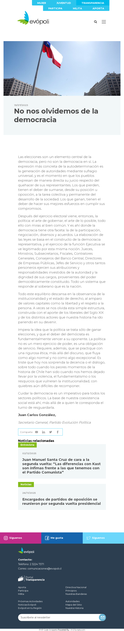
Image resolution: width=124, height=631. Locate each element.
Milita (77, 8)
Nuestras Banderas (76, 594)
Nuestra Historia (74, 608)
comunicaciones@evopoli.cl (44, 568)
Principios (71, 590)
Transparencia (92, 3)
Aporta (98, 8)
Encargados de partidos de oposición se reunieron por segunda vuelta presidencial (61, 501)
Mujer (41, 3)
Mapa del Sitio (74, 604)
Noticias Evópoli (27, 604)
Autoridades (73, 601)
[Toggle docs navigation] (104, 22)
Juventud (64, 3)
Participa (55, 8)
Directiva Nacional (76, 587)
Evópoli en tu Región (30, 608)
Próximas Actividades (30, 601)
